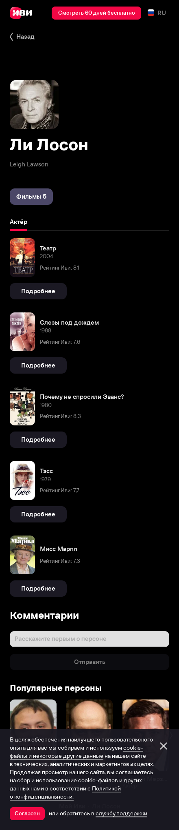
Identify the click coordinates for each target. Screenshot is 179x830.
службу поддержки (121, 813)
